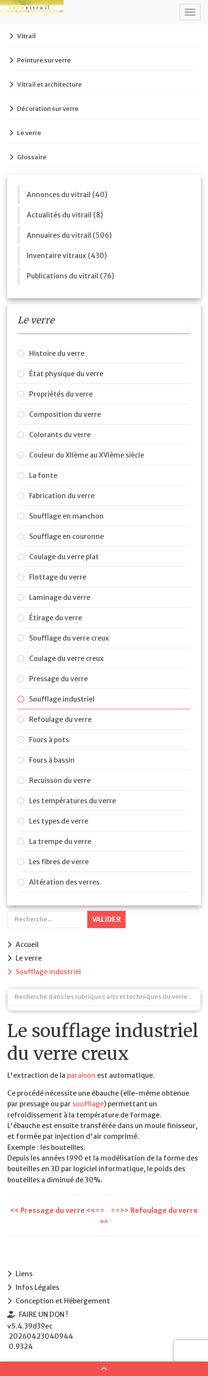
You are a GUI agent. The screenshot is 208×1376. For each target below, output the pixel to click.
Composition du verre (65, 414)
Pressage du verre (58, 678)
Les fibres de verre (59, 861)
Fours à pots (49, 739)
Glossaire (32, 157)
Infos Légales (37, 1287)
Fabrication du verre (62, 495)
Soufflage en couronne (66, 536)
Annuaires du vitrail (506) (69, 235)
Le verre (29, 133)
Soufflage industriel (62, 699)
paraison (81, 1075)
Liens (24, 1273)
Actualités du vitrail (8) (65, 215)
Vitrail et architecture (49, 84)
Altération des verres (64, 882)
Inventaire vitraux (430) (67, 255)
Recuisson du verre (60, 780)
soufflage (88, 1104)
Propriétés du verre (61, 394)
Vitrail (26, 36)
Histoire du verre (56, 353)
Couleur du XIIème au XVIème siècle (86, 455)
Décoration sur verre (48, 109)
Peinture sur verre (44, 60)
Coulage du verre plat (64, 556)
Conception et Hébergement (63, 1301)
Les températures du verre (72, 800)
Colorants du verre (60, 434)
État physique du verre (66, 373)
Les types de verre (58, 821)
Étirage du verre (55, 617)
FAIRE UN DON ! (43, 1314)
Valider (106, 919)
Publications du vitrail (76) (70, 276)
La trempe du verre (60, 841)
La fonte (43, 475)
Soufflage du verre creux (69, 638)
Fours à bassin (52, 760)
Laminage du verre (59, 597)
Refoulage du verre (60, 719)
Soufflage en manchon (66, 516)
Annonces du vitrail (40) (67, 194)
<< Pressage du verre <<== (58, 1210)
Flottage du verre (57, 577)
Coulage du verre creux (66, 658)
